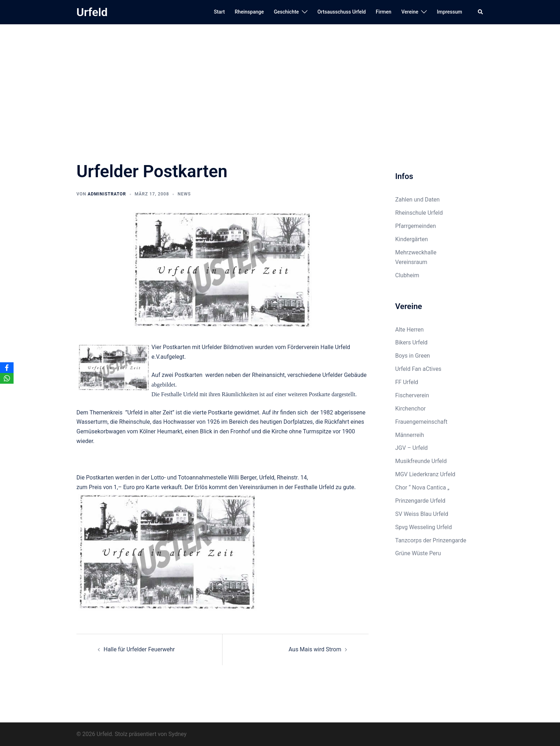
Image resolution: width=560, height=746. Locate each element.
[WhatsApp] (7, 378)
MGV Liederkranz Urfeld (425, 474)
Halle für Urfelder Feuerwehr (139, 649)
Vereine (409, 12)
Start (219, 12)
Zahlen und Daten (417, 199)
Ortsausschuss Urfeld (342, 12)
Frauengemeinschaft (421, 421)
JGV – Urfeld (411, 447)
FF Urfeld (406, 382)
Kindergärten (411, 239)
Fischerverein (412, 395)
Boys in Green (412, 355)
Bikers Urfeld (411, 342)
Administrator (107, 194)
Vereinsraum (411, 262)
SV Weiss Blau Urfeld (422, 514)
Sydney (177, 734)
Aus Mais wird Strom (315, 649)
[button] (481, 12)
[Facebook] (7, 367)
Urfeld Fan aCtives (418, 368)
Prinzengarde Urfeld (420, 500)
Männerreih (409, 435)
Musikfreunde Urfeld (421, 461)
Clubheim (407, 275)
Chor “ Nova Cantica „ (422, 487)
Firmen (383, 12)
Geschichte (286, 12)
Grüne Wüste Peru (418, 553)
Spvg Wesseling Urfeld (423, 527)
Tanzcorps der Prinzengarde (430, 540)
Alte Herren (409, 329)
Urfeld (92, 12)
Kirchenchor (410, 408)
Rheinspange (249, 12)
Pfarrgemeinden (415, 226)
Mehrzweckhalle (415, 252)
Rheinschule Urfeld (419, 212)
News (184, 194)
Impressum (449, 12)
